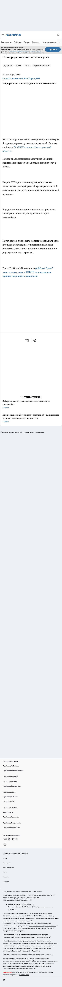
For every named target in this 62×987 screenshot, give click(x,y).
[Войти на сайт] (58, 35)
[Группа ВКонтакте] (5, 839)
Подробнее (36, 951)
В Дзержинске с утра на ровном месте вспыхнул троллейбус (31, 404)
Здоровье (36, 42)
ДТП (18, 65)
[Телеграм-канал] (13, 839)
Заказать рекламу (50, 42)
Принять (53, 49)
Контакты (6, 863)
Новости (6, 877)
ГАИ (27, 65)
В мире (27, 42)
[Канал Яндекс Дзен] (17, 839)
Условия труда (8, 867)
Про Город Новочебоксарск (13, 771)
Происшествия (41, 65)
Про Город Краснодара (11, 828)
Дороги (8, 65)
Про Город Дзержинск (11, 761)
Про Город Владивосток (12, 823)
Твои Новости (8, 812)
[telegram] (35, 340)
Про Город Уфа (8, 801)
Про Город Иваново (10, 781)
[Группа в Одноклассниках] (9, 839)
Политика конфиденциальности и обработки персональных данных (28, 955)
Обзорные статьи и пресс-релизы (15, 853)
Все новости (6, 42)
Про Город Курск (9, 792)
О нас (5, 858)
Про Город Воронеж (10, 777)
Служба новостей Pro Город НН (21, 78)
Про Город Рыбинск (10, 797)
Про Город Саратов (10, 807)
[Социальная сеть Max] (5, 844)
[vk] (27, 340)
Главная (6, 882)
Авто (5, 872)
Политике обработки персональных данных (25, 52)
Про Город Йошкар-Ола (12, 786)
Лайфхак (17, 42)
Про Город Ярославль (11, 817)
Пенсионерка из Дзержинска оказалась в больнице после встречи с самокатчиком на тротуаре (31, 418)
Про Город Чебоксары (11, 766)
